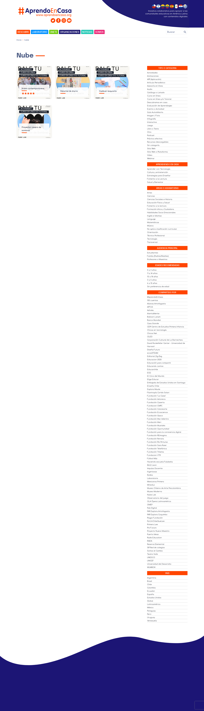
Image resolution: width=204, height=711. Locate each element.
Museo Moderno (154, 491)
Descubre (23, 32)
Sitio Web (151, 149)
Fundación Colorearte (157, 409)
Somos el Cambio (155, 551)
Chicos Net (152, 333)
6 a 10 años (152, 283)
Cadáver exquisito (108, 91)
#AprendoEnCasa (155, 297)
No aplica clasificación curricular (162, 229)
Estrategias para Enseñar (158, 176)
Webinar (151, 158)
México (150, 608)
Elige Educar (153, 379)
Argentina (151, 578)
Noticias (87, 32)
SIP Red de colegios (156, 548)
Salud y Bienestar (155, 182)
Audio (149, 89)
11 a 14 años (152, 273)
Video (149, 155)
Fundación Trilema (155, 452)
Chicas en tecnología (157, 330)
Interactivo (152, 122)
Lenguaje (151, 219)
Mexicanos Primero (155, 482)
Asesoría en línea (155, 86)
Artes (149, 193)
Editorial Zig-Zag (154, 356)
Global (150, 601)
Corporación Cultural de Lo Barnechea (165, 340)
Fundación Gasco (155, 416)
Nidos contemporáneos (33, 89)
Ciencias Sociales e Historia (159, 199)
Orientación (152, 232)
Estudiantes (152, 253)
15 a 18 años (152, 277)
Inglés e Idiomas (154, 216)
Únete (53, 32)
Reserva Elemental (155, 544)
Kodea (150, 475)
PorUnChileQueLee (156, 521)
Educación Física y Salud (158, 203)
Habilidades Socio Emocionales (161, 213)
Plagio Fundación (155, 518)
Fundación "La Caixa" (156, 396)
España (150, 594)
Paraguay (151, 611)
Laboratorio (39, 32)
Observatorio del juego (157, 498)
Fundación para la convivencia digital (164, 432)
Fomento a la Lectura (157, 179)
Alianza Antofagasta (156, 304)
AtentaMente (153, 314)
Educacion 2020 (154, 360)
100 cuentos (152, 300)
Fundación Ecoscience (157, 412)
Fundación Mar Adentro (158, 419)
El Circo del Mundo (155, 376)
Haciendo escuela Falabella (160, 462)
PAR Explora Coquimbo (157, 515)
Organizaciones (69, 32)
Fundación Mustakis (156, 426)
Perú (149, 614)
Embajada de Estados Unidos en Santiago (166, 383)
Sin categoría (153, 145)
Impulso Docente (155, 468)
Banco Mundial (154, 320)
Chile (149, 584)
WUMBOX (151, 567)
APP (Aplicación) (154, 79)
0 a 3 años (151, 270)
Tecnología (152, 239)
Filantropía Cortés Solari (158, 393)
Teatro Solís (152, 554)
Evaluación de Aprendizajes (159, 106)
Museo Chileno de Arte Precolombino (164, 488)
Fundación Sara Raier (157, 445)
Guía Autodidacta (155, 112)
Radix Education (154, 538)
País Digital (152, 508)
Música (150, 226)
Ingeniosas (152, 472)
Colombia (151, 588)
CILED (149, 337)
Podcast (150, 135)
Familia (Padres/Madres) (158, 256)
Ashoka (150, 310)
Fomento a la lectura (156, 206)
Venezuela (152, 621)
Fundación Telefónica (157, 449)
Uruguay (151, 617)
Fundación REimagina (157, 435)
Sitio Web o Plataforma (157, 152)
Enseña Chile (153, 386)
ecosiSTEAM (152, 353)
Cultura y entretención (157, 172)
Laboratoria (152, 478)
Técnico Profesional (156, 236)
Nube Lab (151, 495)
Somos (99, 32)
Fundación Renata (155, 439)
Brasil (149, 581)
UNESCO (151, 557)
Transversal (152, 242)
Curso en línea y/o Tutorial (34, 76)
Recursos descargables (157, 142)
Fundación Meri (154, 422)
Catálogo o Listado (156, 93)
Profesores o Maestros (157, 259)
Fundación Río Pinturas (157, 442)
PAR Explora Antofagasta (158, 511)
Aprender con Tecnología (158, 169)
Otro (149, 132)
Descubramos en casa (157, 102)
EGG (149, 373)
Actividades (26, 69)
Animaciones (153, 76)
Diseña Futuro (153, 350)
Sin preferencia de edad (158, 287)
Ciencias (151, 196)
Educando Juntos (155, 366)
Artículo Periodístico (156, 83)
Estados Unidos (154, 598)
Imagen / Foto (153, 116)
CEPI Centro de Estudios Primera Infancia (165, 327)
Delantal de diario (69, 91)
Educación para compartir (159, 363)
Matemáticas (153, 222)
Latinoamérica (153, 604)
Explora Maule (153, 389)
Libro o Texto (153, 129)
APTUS (150, 307)
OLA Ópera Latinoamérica (159, 501)
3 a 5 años (152, 280)
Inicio (19, 40)
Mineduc (151, 485)
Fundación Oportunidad (158, 429)
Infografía (151, 119)
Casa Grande (153, 323)
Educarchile (152, 369)
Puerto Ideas (153, 534)
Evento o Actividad (155, 109)
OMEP (149, 505)
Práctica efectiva (154, 139)
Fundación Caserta (156, 402)
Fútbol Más (152, 458)
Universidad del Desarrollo (159, 564)
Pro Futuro (151, 528)
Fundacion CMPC (154, 406)
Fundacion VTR (154, 455)
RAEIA (149, 541)
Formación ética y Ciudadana (160, 209)
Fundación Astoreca (156, 399)
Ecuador (151, 591)
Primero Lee (152, 524)
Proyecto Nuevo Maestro (158, 531)
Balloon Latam (153, 317)
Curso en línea (28, 72)
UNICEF (150, 561)
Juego (150, 125)
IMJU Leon (152, 465)
